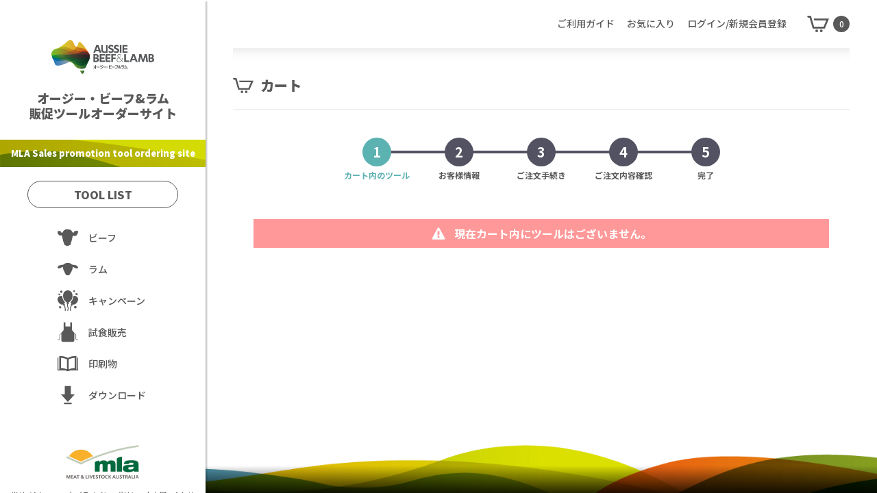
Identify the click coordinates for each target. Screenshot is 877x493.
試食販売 (107, 332)
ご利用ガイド (586, 23)
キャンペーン (116, 300)
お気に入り (651, 23)
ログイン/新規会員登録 (737, 23)
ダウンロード (117, 395)
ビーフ (102, 237)
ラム (98, 269)
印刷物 (102, 363)
